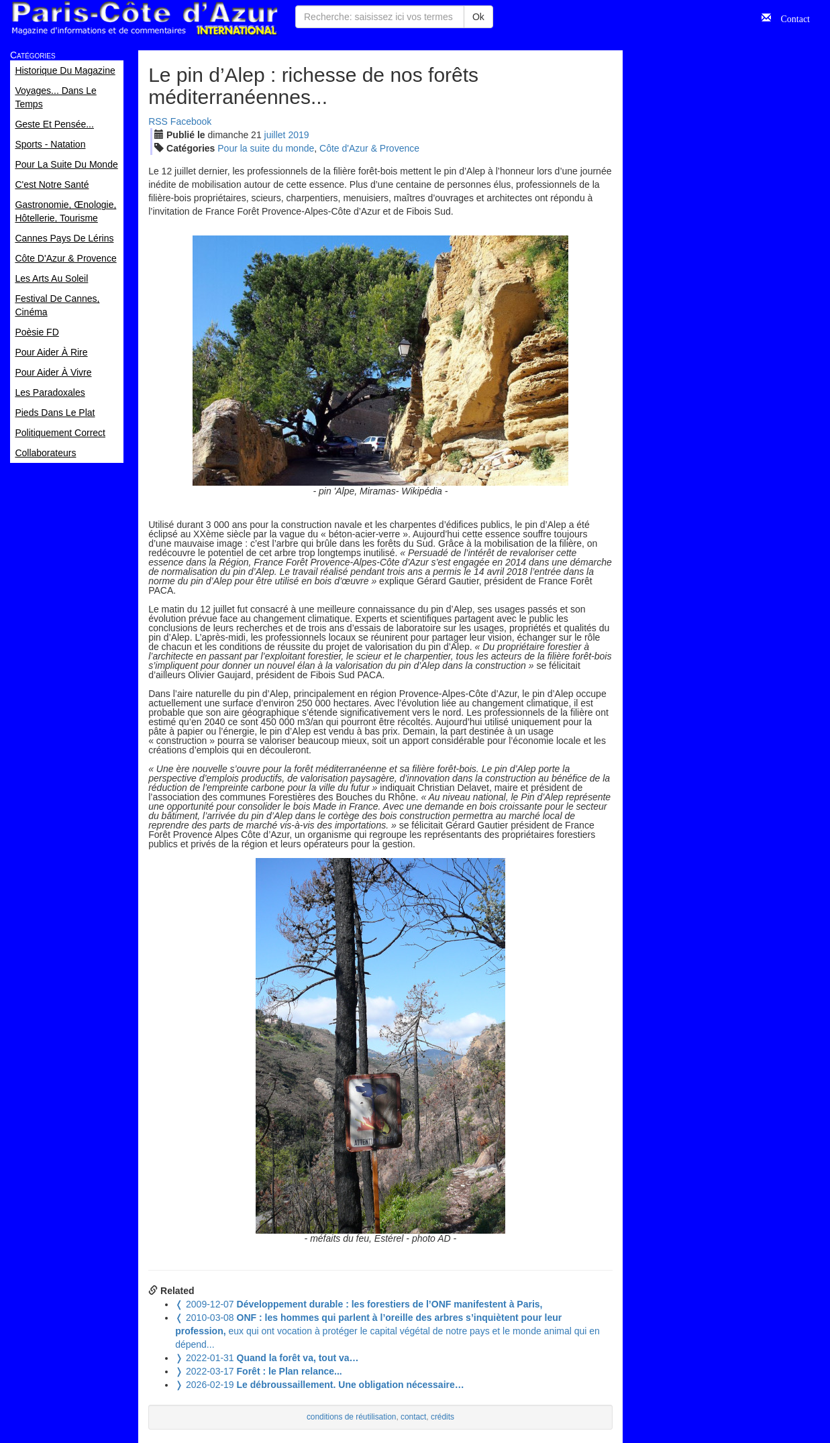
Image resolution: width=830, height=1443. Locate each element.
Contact (790, 17)
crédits (442, 1417)
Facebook (190, 121)
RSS (158, 121)
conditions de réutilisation (352, 1417)
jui (275, 134)
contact (413, 1417)
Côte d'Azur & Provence (369, 148)
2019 (298, 134)
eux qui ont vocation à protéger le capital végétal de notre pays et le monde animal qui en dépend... (387, 1331)
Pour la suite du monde (265, 148)
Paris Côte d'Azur (144, 18)
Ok (478, 16)
